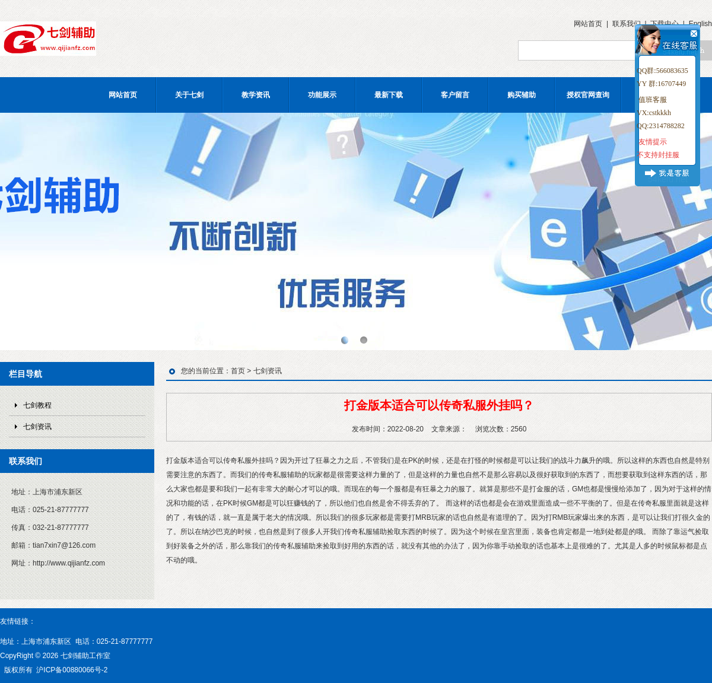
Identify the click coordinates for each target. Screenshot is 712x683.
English (700, 24)
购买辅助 (521, 95)
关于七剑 (189, 95)
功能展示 (322, 95)
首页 (238, 371)
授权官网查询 (588, 95)
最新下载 (388, 95)
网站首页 (588, 24)
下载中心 (664, 24)
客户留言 (455, 95)
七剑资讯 (37, 426)
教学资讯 (255, 95)
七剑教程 (37, 405)
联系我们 (626, 24)
